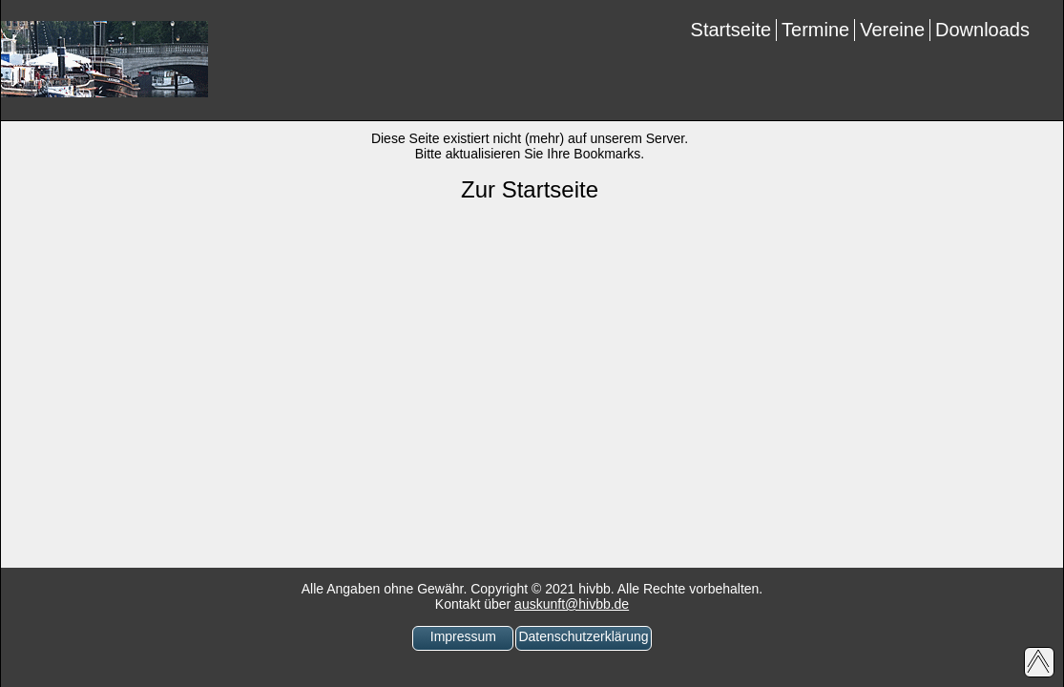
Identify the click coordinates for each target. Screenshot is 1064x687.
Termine (815, 29)
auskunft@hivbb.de (571, 604)
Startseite (731, 29)
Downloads (982, 29)
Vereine (892, 29)
